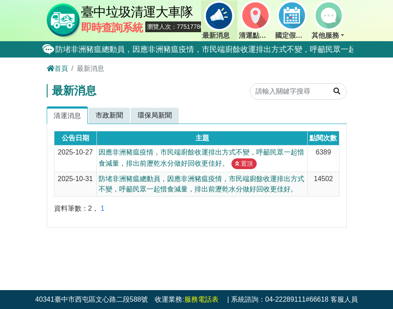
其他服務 (327, 19)
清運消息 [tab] (67, 115)
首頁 (57, 68)
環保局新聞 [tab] (155, 115)
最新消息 (218, 19)
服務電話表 (201, 299)
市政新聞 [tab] (109, 115)
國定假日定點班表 (292, 19)
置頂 (244, 163)
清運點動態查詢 (256, 19)
